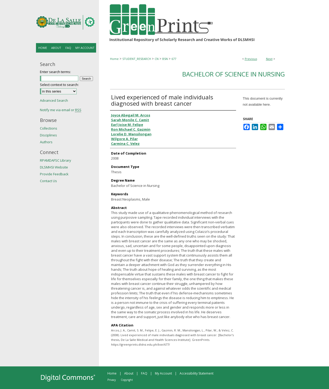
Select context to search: (59, 84)
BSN (165, 59)
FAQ (144, 373)
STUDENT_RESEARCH (136, 59)
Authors (46, 142)
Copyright (127, 380)
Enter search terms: (55, 71)
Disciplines (48, 135)
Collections (48, 128)
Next (269, 59)
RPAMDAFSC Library (55, 160)
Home (114, 59)
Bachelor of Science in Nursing (233, 74)
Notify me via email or (60, 110)
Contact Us (48, 180)
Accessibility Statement (196, 373)
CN (157, 59)
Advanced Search (54, 100)
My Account (163, 373)
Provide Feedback (54, 174)
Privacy (111, 380)
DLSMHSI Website (54, 167)
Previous (251, 59)
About (128, 373)
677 (173, 59)
